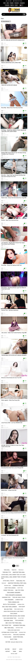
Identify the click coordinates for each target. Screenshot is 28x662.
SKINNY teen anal (9, 590)
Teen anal (7, 570)
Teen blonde (7, 637)
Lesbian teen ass (18, 585)
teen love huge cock (14, 630)
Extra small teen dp (8, 580)
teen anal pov (20, 581)
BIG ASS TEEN (8, 609)
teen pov (14, 570)
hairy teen (20, 587)
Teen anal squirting (19, 634)
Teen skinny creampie (13, 592)
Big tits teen (19, 590)
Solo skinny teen (6, 625)
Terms (14, 651)
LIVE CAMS (9, 1)
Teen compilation (18, 609)
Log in (16, 5)
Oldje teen (21, 618)
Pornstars (17, 3)
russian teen (7, 585)
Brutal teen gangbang (9, 604)
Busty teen (13, 639)
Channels (7, 5)
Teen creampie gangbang (13, 595)
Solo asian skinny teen (10, 618)
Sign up (12, 5)
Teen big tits (7, 572)
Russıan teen (22, 632)
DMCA (20, 651)
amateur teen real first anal (17, 583)
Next (17, 565)
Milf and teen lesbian (9, 606)
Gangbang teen (6, 597)
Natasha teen (19, 627)
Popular (11, 3)
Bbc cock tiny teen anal (14, 623)
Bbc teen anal (9, 627)
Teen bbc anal (8, 620)
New (4, 3)
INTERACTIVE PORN (18, 1)
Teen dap (3, 583)
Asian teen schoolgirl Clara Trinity (14, 611)
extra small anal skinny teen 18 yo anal (14, 574)
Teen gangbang (19, 620)
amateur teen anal (19, 572)
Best (8, 3)
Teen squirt (22, 606)
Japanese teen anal (19, 625)
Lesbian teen (19, 599)
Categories (22, 3)
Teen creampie (8, 599)
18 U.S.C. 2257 (14, 653)
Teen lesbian (13, 613)
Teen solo (20, 569)
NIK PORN (7, 649)
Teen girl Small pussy (18, 597)
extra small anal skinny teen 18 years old (13, 577)
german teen (21, 604)
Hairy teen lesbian (10, 588)
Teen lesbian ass (13, 602)
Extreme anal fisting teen (9, 632)
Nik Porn (12, 659)
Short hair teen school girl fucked (13, 616)
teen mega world (6, 634)
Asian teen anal (18, 637)
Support (7, 651)
